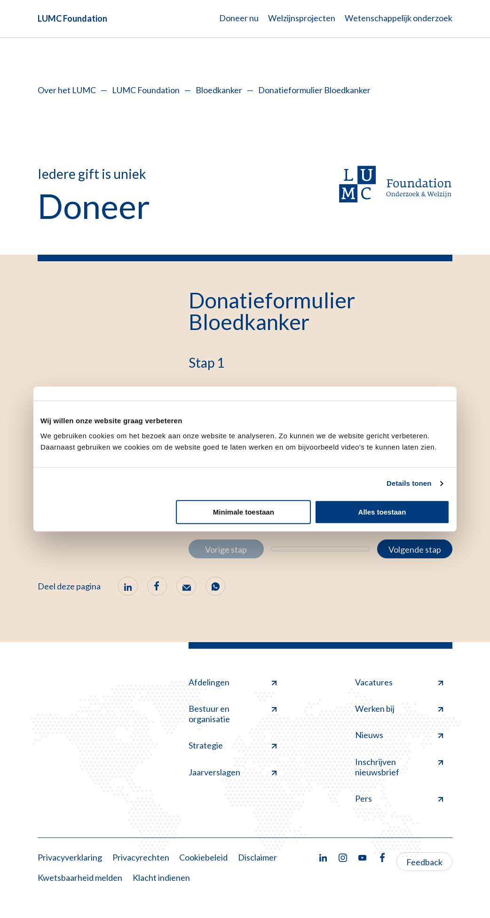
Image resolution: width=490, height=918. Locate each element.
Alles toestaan (382, 512)
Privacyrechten (140, 857)
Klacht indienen (161, 877)
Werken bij (399, 708)
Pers (399, 798)
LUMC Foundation (72, 18)
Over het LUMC (67, 90)
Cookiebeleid (203, 857)
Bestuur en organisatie (233, 713)
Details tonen (409, 483)
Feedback (424, 862)
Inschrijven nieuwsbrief (399, 767)
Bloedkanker (219, 90)
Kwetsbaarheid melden (80, 877)
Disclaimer (257, 857)
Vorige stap (226, 549)
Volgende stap (414, 549)
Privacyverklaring (70, 857)
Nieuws (399, 735)
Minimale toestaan (243, 512)
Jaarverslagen (233, 772)
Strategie (233, 745)
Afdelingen (233, 682)
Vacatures (399, 682)
